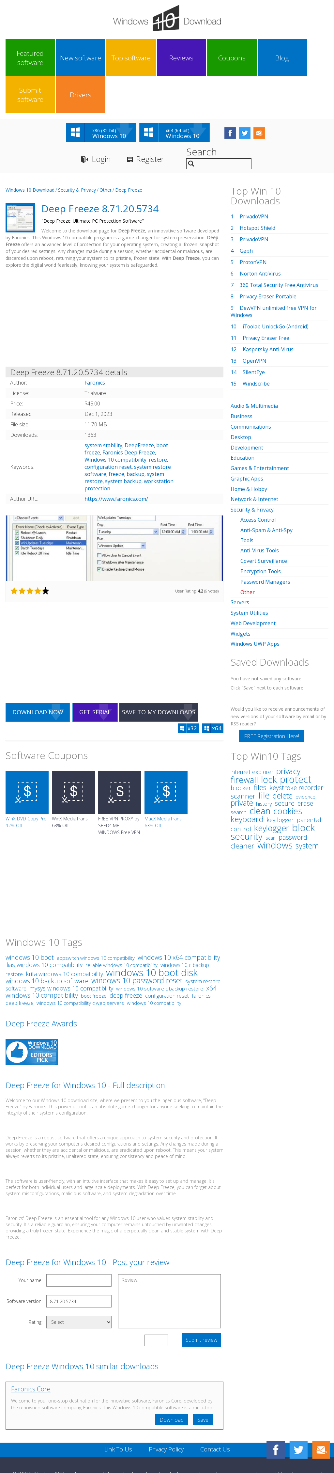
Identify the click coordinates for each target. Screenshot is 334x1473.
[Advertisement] (114, 282)
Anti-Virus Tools (260, 510)
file (264, 752)
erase (305, 760)
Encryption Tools (261, 530)
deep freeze (126, 959)
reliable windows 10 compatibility (121, 928)
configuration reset (108, 430)
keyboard (247, 776)
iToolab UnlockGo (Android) (277, 289)
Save (202, 1383)
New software (66, 58)
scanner (243, 753)
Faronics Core (31, 1352)
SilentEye (254, 335)
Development (247, 409)
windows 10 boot (30, 920)
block (303, 784)
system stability (103, 408)
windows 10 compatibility (154, 966)
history (264, 761)
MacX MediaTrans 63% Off (163, 785)
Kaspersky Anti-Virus (268, 312)
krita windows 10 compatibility (64, 937)
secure (285, 760)
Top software (106, 58)
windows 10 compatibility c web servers (80, 966)
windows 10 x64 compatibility (179, 920)
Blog (227, 57)
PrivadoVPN (254, 179)
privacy (288, 728)
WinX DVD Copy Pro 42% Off (26, 785)
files (260, 744)
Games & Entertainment (260, 430)
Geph (246, 214)
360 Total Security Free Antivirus (279, 248)
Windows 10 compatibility (115, 423)
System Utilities (249, 571)
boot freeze (94, 959)
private (242, 760)
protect (295, 736)
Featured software (25, 58)
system (307, 803)
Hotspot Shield (258, 191)
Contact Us (215, 1413)
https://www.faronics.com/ (116, 462)
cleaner (242, 803)
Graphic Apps (247, 440)
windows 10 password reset (136, 944)
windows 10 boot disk (152, 935)
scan (271, 795)
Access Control (258, 480)
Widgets (240, 591)
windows (275, 802)
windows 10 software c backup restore (159, 952)
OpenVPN (255, 324)
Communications (251, 389)
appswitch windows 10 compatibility (96, 921)
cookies (287, 768)
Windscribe (256, 347)
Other (105, 153)
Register (150, 122)
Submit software (267, 58)
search (239, 769)
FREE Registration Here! (271, 693)
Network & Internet (255, 460)
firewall (244, 737)
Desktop (241, 399)
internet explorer (252, 729)
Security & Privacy (77, 153)
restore (158, 423)
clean (260, 768)
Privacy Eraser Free (266, 301)
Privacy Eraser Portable (268, 259)
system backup (123, 444)
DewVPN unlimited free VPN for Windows (274, 275)
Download (171, 1383)
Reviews (146, 57)
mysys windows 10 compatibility (71, 952)
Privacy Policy (166, 1413)
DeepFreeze (139, 408)
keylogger (271, 785)
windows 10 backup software (47, 944)
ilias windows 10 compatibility (44, 928)
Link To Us (118, 1413)
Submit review (202, 1303)
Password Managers (265, 540)
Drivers (308, 57)
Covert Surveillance (263, 520)
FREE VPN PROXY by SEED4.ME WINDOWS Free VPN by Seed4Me (119, 792)
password (293, 794)
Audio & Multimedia (254, 369)
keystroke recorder (296, 744)
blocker (241, 745)
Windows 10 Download (30, 153)
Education (243, 419)
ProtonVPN (254, 225)
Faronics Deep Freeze (128, 416)
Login (101, 122)
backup (135, 437)
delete (283, 753)
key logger (280, 777)
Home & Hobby (249, 450)
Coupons (186, 57)
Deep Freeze (128, 153)
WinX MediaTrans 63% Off (70, 785)
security (247, 793)
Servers (240, 560)
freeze (116, 437)
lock (269, 737)
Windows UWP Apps (255, 601)
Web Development (253, 581)
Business (242, 379)
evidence (305, 754)
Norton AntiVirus (261, 237)
